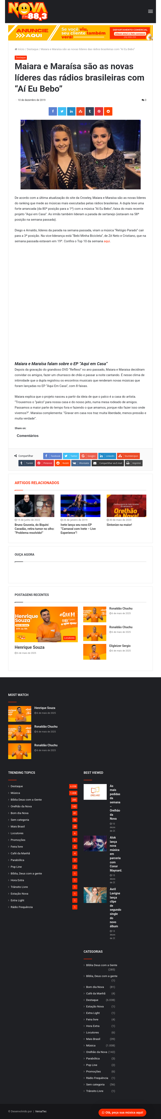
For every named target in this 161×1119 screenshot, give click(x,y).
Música (15, 793)
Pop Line (16, 866)
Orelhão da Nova (21, 806)
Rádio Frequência (22, 907)
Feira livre (17, 846)
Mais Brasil (18, 826)
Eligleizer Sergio (120, 645)
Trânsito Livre (19, 886)
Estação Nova (19, 893)
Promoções (18, 840)
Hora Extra (17, 880)
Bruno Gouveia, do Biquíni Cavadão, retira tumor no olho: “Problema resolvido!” (34, 528)
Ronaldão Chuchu (120, 608)
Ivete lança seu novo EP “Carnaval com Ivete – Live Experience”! (78, 528)
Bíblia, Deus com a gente (26, 873)
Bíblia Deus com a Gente (26, 799)
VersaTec (41, 1111)
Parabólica (17, 860)
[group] (80, 32)
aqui (107, 241)
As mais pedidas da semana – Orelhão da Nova (115, 802)
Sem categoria (20, 819)
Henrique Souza (29, 647)
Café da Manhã (20, 853)
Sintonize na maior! (119, 524)
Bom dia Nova (20, 813)
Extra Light (17, 900)
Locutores (17, 833)
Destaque (32, 49)
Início (20, 49)
